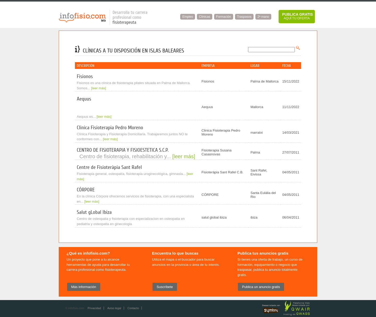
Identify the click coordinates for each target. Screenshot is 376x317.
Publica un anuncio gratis (261, 287)
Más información (83, 287)
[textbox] (271, 49)
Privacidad (94, 308)
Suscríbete (165, 287)
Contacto (133, 308)
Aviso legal (114, 308)
